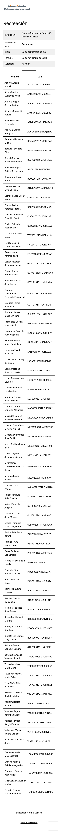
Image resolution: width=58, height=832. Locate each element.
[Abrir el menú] (53, 7)
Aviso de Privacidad (29, 823)
